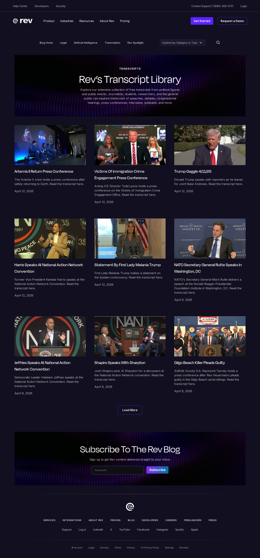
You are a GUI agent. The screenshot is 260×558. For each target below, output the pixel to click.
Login (243, 6)
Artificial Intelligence (86, 42)
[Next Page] (130, 410)
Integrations (72, 520)
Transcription (112, 42)
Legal (63, 42)
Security (61, 6)
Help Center (20, 6)
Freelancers (193, 520)
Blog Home (46, 42)
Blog (131, 520)
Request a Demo (232, 21)
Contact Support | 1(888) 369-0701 (212, 6)
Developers (42, 6)
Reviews (184, 547)
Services (49, 520)
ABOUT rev (96, 520)
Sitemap (169, 547)
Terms (117, 547)
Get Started (202, 21)
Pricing (115, 520)
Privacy (131, 547)
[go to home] (130, 507)
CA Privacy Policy (150, 547)
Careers (171, 520)
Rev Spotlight (135, 42)
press (213, 520)
